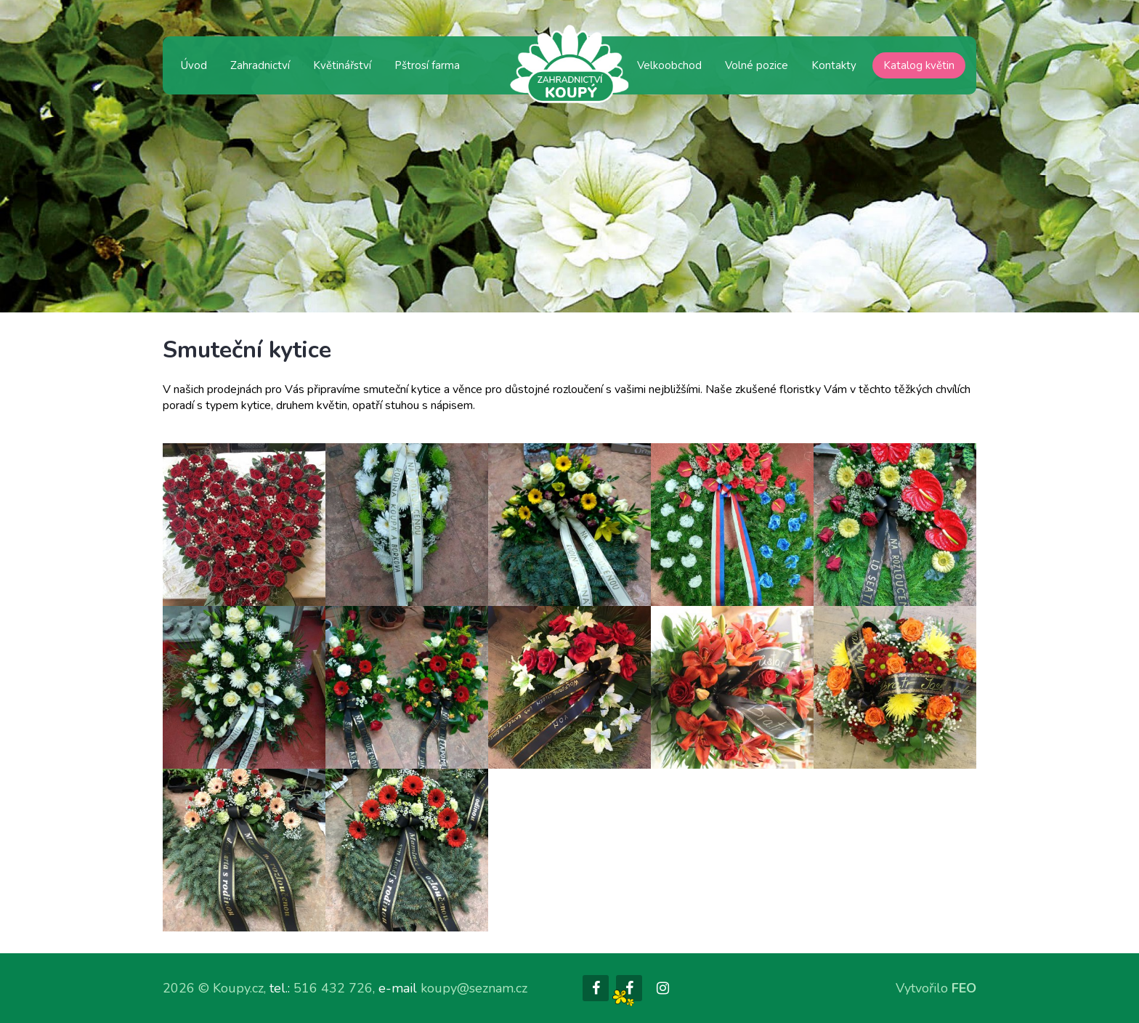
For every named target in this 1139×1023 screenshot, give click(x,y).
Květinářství (342, 65)
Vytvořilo (936, 988)
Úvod (194, 65)
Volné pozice (756, 65)
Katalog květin (918, 65)
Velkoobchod (669, 65)
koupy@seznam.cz (474, 988)
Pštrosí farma (427, 65)
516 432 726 (333, 988)
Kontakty (833, 65)
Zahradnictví (260, 65)
